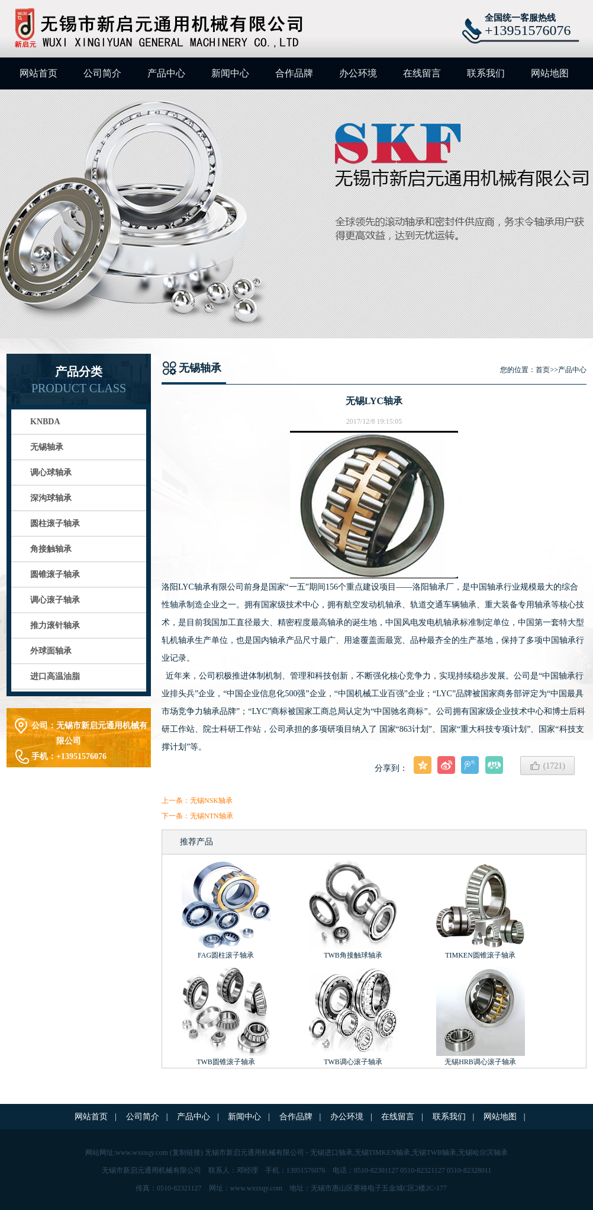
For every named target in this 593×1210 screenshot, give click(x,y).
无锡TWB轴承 (434, 1152)
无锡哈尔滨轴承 (483, 1152)
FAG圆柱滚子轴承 (226, 955)
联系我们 (486, 73)
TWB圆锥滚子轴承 (225, 1062)
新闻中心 (230, 73)
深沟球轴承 (51, 498)
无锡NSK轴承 (211, 800)
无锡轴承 (46, 447)
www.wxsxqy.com (141, 1152)
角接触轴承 (51, 549)
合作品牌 (294, 73)
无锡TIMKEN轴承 (382, 1152)
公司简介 (102, 73)
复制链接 (186, 1152)
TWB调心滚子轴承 (353, 1062)
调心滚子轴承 (55, 600)
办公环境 (358, 73)
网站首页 (38, 73)
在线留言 (422, 73)
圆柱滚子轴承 (55, 523)
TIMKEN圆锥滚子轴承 (480, 955)
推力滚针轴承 (55, 625)
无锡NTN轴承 (211, 816)
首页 (543, 370)
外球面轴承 (51, 650)
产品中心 (166, 73)
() (547, 765)
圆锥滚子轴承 (55, 574)
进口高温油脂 (55, 676)
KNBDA (45, 421)
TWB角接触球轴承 (353, 955)
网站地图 (550, 73)
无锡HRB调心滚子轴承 (480, 1062)
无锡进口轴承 (331, 1152)
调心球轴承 (51, 472)
